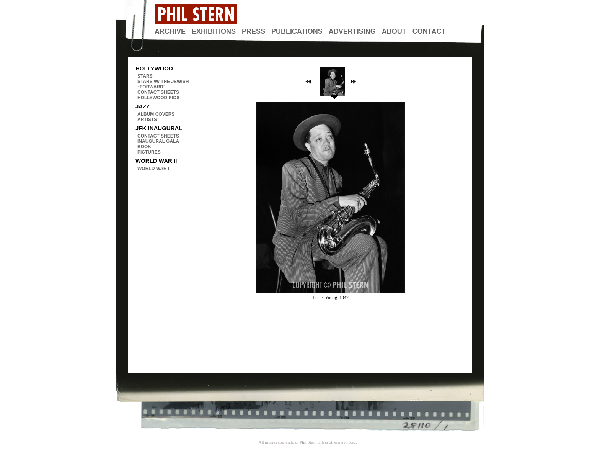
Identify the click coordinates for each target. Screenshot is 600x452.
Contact (429, 31)
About (394, 31)
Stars (145, 76)
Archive (170, 31)
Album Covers (155, 114)
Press (253, 31)
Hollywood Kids (158, 97)
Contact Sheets (158, 92)
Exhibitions (214, 31)
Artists (147, 119)
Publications (297, 31)
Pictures (149, 152)
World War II (154, 168)
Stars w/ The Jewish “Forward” (163, 84)
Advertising (352, 31)
